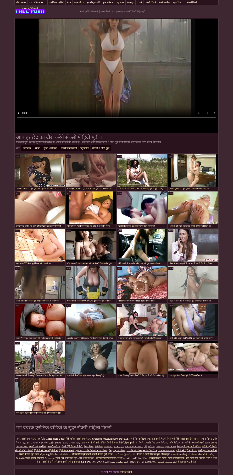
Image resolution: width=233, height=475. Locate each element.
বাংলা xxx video (124, 458)
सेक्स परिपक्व (79, 2)
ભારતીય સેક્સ (54, 446)
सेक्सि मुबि (165, 454)
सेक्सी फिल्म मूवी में (198, 439)
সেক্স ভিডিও (41, 439)
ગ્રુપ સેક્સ (170, 446)
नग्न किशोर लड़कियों (56, 2)
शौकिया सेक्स (21, 2)
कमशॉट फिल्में (150, 2)
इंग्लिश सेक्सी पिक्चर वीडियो (112, 443)
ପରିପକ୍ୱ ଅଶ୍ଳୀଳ (156, 446)
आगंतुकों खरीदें (125, 472)
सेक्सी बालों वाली (69, 148)
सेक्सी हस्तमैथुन (165, 2)
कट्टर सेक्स (120, 2)
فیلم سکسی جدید (120, 462)
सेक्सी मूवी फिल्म (28, 439)
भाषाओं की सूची (93, 443)
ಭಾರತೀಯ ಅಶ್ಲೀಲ (56, 439)
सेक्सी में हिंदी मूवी (100, 148)
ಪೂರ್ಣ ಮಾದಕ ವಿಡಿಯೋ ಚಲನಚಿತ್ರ (92, 450)
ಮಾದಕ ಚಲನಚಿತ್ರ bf (180, 454)
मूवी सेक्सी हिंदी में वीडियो (186, 450)
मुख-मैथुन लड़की (93, 2)
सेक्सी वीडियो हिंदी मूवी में (35, 458)
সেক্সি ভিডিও (174, 443)
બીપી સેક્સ (65, 454)
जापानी (139, 2)
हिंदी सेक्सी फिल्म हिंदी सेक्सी (46, 450)
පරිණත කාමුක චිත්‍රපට (125, 454)
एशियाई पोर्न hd (40, 2)
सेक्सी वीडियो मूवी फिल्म (102, 454)
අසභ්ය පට (135, 462)
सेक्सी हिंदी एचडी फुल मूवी (66, 458)
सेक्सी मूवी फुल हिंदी (37, 446)
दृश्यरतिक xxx (178, 2)
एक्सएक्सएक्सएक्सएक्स (106, 458)
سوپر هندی (119, 446)
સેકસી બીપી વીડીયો (24, 450)
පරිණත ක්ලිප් (148, 462)
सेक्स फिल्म (89, 446)
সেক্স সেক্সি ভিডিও (86, 458)
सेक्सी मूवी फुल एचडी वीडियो (189, 446)
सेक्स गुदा (130, 2)
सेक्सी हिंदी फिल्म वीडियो (72, 446)
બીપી (18, 439)
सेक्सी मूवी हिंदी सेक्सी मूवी (178, 439)
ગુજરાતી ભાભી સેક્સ (201, 443)
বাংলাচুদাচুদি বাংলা (134, 446)
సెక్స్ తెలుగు (55, 443)
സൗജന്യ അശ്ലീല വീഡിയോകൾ (109, 439)
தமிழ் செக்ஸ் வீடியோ (74, 443)
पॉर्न (145, 446)
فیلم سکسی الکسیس (166, 462)
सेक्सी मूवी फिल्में (30, 8)
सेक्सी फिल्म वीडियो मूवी (139, 439)
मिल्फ (69, 2)
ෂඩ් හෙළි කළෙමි (101, 462)
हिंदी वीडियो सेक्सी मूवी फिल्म (78, 439)
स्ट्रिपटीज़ (84, 148)
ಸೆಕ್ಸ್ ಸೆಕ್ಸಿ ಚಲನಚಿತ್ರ (117, 450)
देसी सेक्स (99, 446)
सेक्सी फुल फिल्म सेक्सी (207, 450)
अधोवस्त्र (27, 148)
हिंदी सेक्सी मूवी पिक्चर (195, 458)
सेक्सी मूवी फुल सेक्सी (187, 462)
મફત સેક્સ (44, 443)
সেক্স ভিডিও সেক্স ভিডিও (156, 443)
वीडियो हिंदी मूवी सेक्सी (81, 454)
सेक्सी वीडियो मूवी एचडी (29, 454)
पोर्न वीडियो (185, 443)
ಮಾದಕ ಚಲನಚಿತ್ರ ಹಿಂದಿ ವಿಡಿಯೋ (142, 450)
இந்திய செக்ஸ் (30, 443)
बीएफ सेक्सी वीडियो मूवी (47, 462)
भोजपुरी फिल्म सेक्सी (157, 458)
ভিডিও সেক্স (211, 458)
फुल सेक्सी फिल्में (158, 439)
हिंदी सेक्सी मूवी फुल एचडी (69, 462)
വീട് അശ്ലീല (140, 458)
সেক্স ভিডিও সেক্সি (166, 450)
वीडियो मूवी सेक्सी (209, 446)
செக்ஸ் (50, 458)
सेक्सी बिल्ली (192, 2)
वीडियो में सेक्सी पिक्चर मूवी (148, 454)
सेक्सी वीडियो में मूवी (176, 458)
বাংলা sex (108, 446)
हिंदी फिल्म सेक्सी (66, 450)
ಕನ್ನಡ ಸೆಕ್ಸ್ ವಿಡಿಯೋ (49, 454)
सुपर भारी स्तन (108, 2)
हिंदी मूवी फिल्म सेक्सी (134, 443)
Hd (30, 2)
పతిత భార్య (86, 462)
